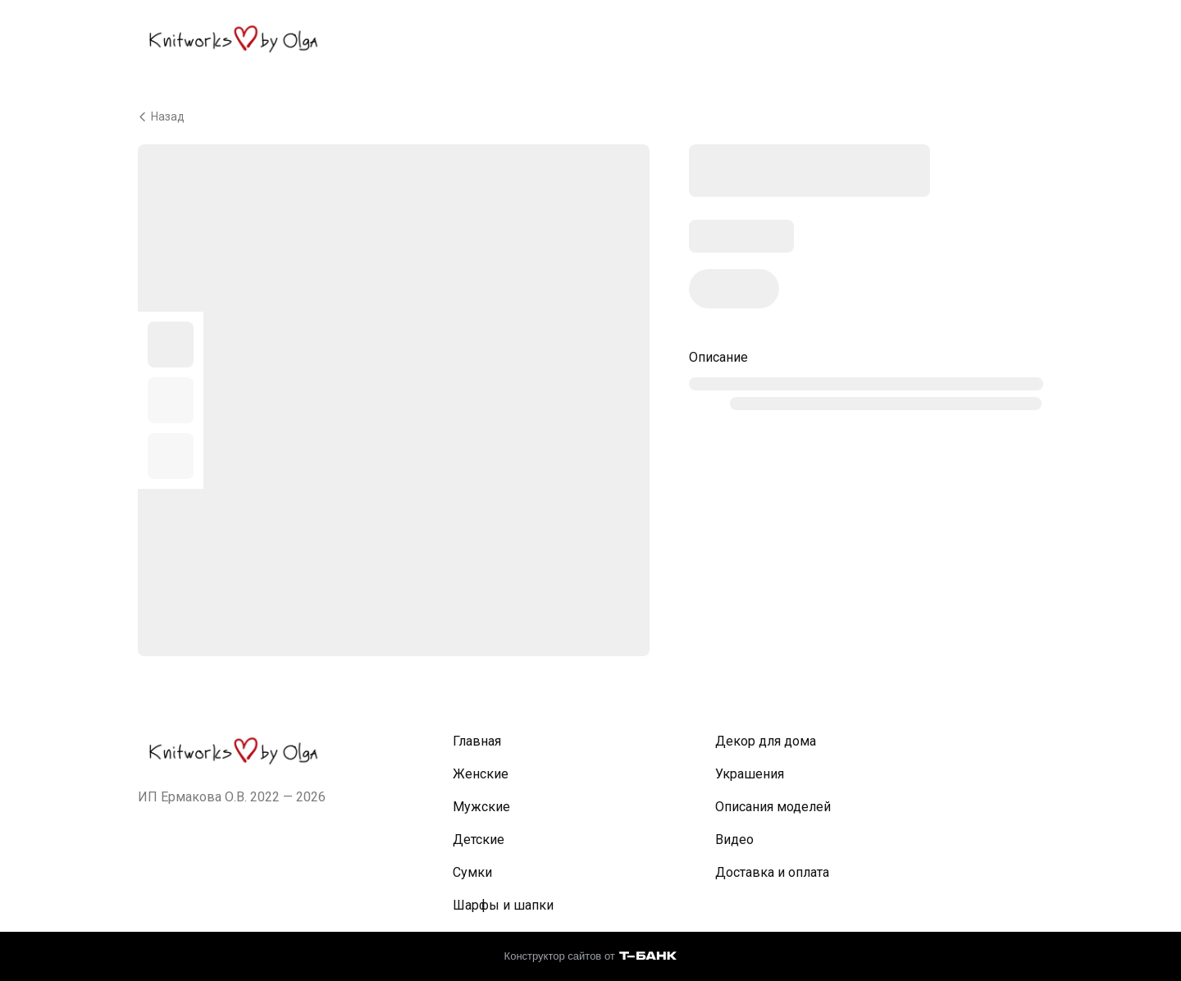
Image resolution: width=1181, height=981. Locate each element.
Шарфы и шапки (503, 905)
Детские (478, 839)
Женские (480, 774)
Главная (477, 741)
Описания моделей (773, 806)
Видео (734, 839)
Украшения (749, 774)
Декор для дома (765, 741)
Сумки (472, 872)
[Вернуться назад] (590, 116)
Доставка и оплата (772, 872)
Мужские (481, 806)
